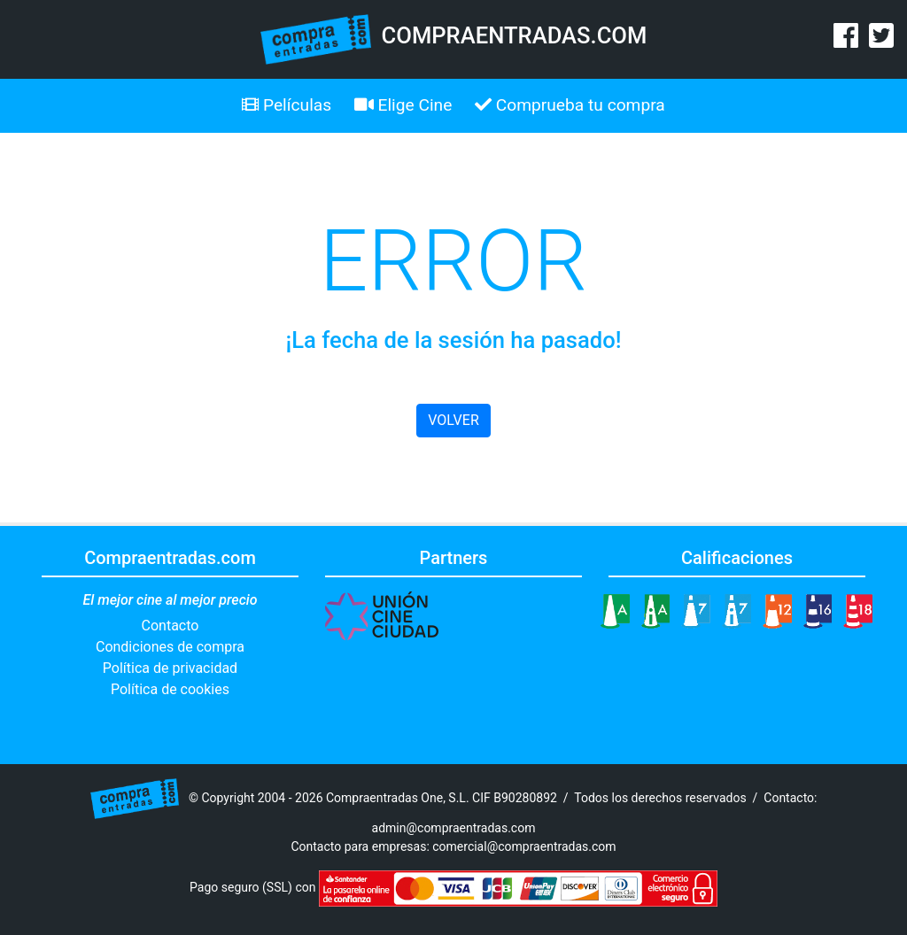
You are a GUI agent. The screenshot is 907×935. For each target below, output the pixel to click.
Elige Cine (403, 105)
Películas (286, 105)
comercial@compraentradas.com (524, 846)
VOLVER (453, 420)
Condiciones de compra (170, 646)
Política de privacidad (170, 668)
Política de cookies (170, 689)
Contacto (170, 625)
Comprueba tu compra (570, 105)
